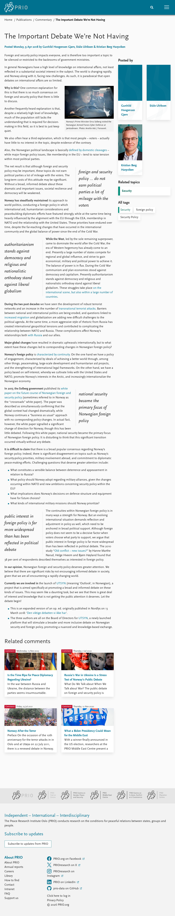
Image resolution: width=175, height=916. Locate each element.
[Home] (15, 7)
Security (127, 191)
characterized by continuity (53, 354)
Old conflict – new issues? (70, 550)
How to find (11, 880)
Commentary (43, 20)
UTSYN (61, 583)
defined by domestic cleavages (88, 150)
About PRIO (11, 862)
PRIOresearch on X (62, 865)
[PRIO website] (21, 799)
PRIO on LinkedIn (61, 882)
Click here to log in (58, 896)
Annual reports (13, 867)
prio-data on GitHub (63, 888)
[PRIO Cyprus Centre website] (45, 799)
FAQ (7, 893)
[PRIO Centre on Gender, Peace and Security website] (71, 799)
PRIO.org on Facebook (64, 858)
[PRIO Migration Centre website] (155, 799)
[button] (166, 7)
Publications (24, 20)
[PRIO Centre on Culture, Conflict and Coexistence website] (128, 799)
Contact (9, 884)
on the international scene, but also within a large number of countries (79, 292)
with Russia (35, 335)
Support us (11, 898)
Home (8, 20)
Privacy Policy (55, 900)
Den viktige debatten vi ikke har (46, 613)
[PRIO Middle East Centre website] (99, 799)
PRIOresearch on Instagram (60, 873)
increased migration (16, 317)
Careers (9, 871)
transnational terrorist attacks (77, 308)
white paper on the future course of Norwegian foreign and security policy (37, 393)
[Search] (151, 7)
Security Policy (129, 217)
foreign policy (144, 209)
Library (8, 876)
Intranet (9, 889)
